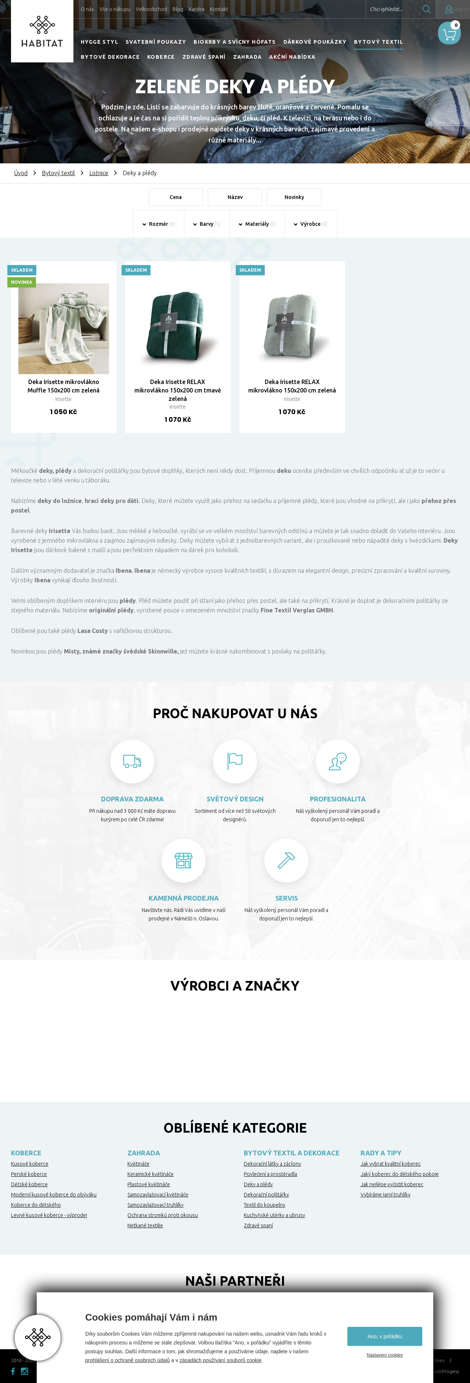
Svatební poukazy (156, 42)
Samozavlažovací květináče (157, 1195)
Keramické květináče (150, 1175)
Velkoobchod (151, 9)
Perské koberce (29, 1175)
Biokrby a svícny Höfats (235, 42)
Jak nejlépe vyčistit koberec (392, 1185)
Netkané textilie (145, 1226)
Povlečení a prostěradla (270, 1175)
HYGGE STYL (99, 42)
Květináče (138, 1164)
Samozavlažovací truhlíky (155, 1206)
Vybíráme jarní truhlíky (386, 1195)
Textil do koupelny (264, 1206)
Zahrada (247, 57)
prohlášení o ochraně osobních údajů (127, 1360)
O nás (87, 9)
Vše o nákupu (115, 9)
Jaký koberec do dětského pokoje (400, 1175)
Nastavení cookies (385, 1355)
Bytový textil (378, 42)
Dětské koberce (29, 1185)
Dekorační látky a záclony (272, 1164)
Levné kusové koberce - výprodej (49, 1216)
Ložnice (98, 173)
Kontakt (219, 9)
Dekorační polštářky (266, 1195)
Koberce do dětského (36, 1206)
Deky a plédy (258, 1185)
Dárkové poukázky (315, 42)
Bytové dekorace (110, 57)
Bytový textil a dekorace (292, 1153)
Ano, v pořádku (385, 1336)
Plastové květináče (148, 1185)
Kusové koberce (29, 1164)
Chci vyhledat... (366, 9)
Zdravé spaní (204, 57)
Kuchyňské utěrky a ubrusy (274, 1216)
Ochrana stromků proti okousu (162, 1216)
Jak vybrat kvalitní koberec (391, 1164)
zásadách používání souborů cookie (220, 1360)
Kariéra (197, 9)
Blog (178, 9)
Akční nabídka (292, 57)
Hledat (407, 9)
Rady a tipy (381, 1153)
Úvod (21, 173)
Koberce (161, 57)
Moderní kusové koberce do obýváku (54, 1195)
